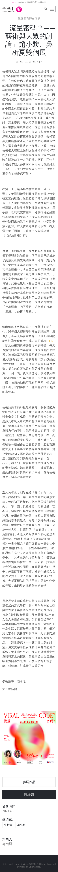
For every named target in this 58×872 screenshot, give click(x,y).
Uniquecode (34, 866)
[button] (45, 9)
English (21, 2)
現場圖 (29, 794)
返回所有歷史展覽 (29, 18)
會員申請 (42, 2)
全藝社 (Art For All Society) (15, 863)
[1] (48, 341)
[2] (53, 341)
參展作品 (29, 782)
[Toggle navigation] (52, 9)
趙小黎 (21, 825)
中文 (14, 2)
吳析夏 (8, 825)
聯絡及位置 (32, 2)
